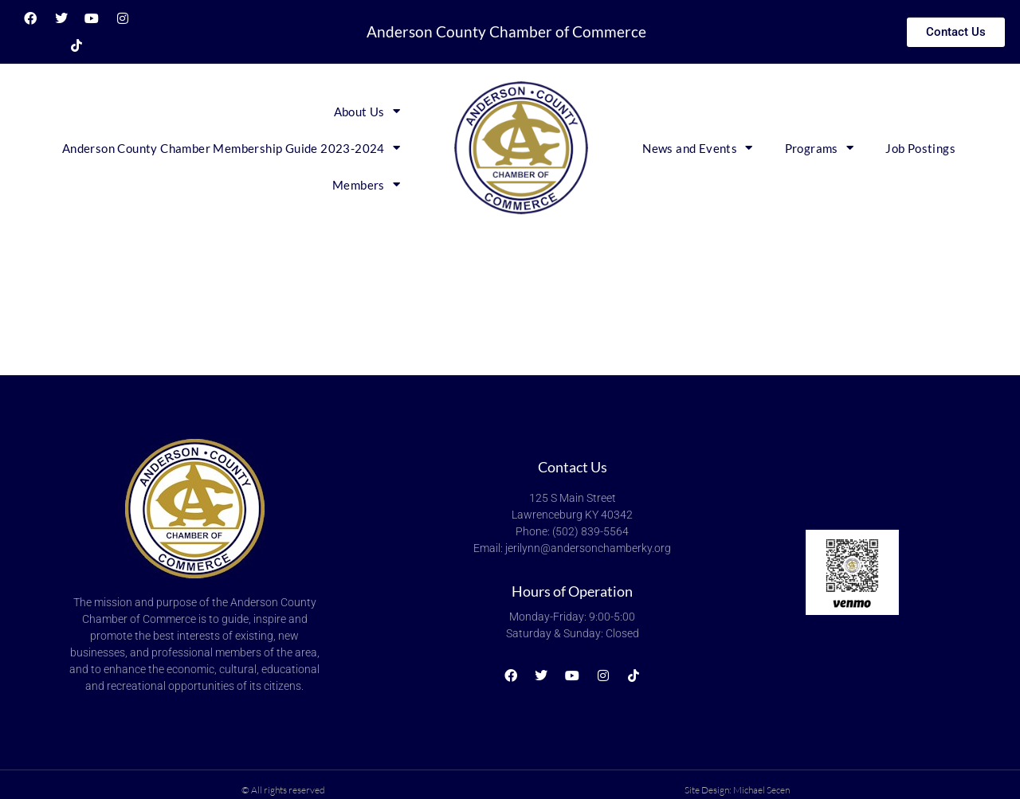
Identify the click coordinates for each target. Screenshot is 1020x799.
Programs (819, 148)
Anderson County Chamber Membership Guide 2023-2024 (231, 148)
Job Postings (920, 148)
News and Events (697, 148)
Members (366, 184)
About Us (367, 111)
